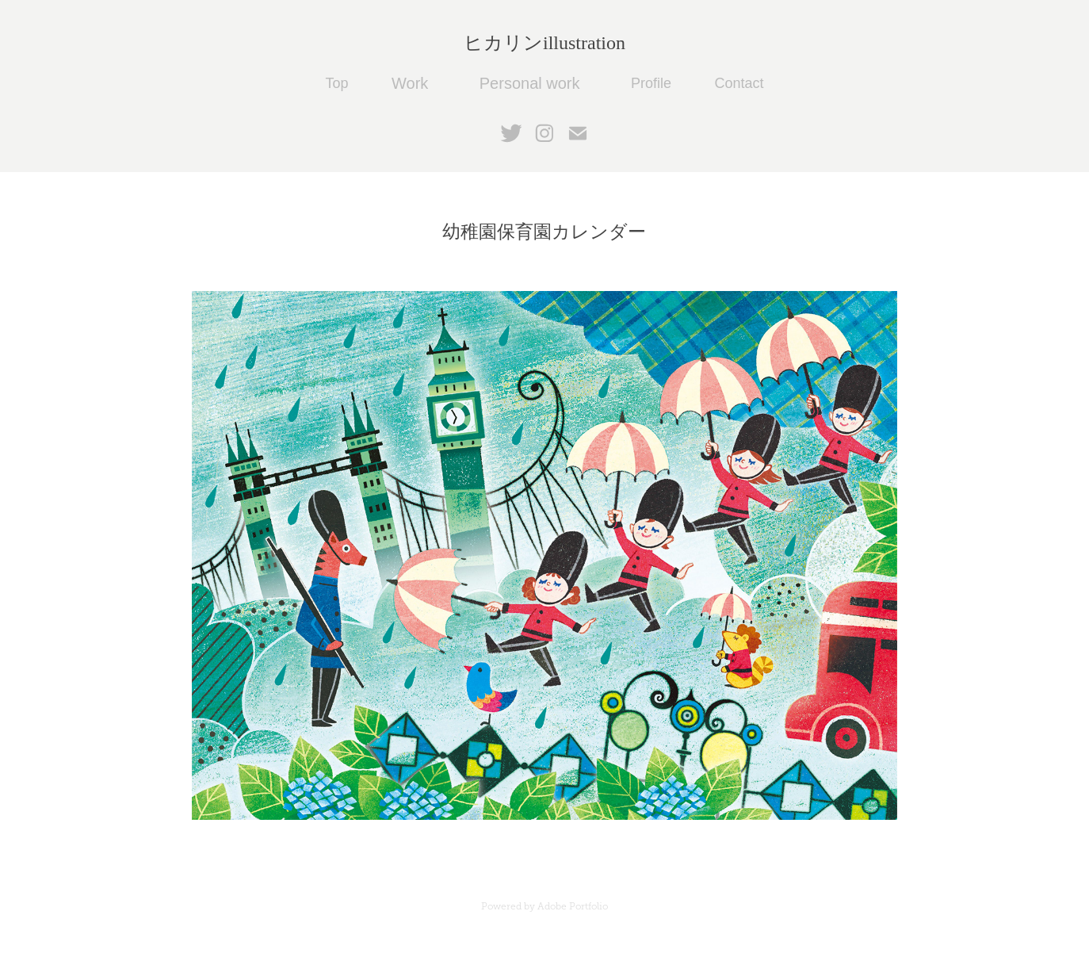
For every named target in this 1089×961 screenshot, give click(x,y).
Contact (738, 83)
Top (337, 83)
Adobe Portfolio (572, 906)
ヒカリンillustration (544, 43)
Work (410, 83)
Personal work (530, 83)
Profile (651, 83)
